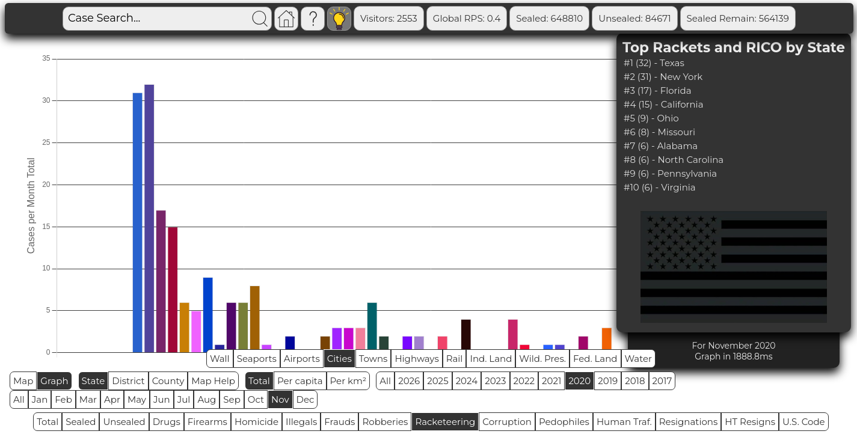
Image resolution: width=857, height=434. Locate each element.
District (128, 381)
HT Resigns (750, 421)
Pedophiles (564, 421)
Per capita (300, 381)
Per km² (348, 381)
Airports (302, 358)
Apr (112, 399)
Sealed (81, 421)
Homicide (256, 421)
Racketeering (445, 421)
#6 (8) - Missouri (659, 132)
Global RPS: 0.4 (467, 18)
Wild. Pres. (542, 358)
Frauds (339, 421)
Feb (63, 399)
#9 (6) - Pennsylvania (670, 173)
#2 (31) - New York (663, 76)
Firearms (207, 421)
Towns (373, 358)
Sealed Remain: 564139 (738, 18)
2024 (467, 381)
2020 (579, 381)
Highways (416, 358)
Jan (40, 399)
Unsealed (124, 421)
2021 (551, 381)
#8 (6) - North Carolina (673, 159)
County (168, 381)
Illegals (301, 421)
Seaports (257, 358)
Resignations (688, 421)
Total (259, 381)
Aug (206, 399)
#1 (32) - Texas (654, 63)
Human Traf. (624, 421)
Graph (54, 381)
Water (639, 358)
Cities (339, 358)
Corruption (507, 421)
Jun (161, 399)
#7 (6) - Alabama (661, 145)
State (93, 381)
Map (23, 381)
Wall (220, 358)
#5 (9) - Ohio (651, 118)
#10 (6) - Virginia (660, 187)
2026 (409, 381)
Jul (184, 399)
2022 (524, 381)
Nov (280, 399)
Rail (454, 358)
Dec (305, 399)
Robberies (385, 421)
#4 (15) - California (664, 104)
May (136, 399)
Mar (88, 399)
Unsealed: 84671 (634, 18)
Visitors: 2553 (388, 18)
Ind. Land (491, 358)
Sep (231, 399)
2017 (662, 381)
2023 (495, 381)
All (385, 381)
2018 (635, 381)
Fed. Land (595, 358)
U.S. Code (803, 421)
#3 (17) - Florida (658, 90)
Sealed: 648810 (549, 18)
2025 (437, 381)
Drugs (166, 421)
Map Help (213, 381)
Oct (256, 399)
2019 (608, 381)
